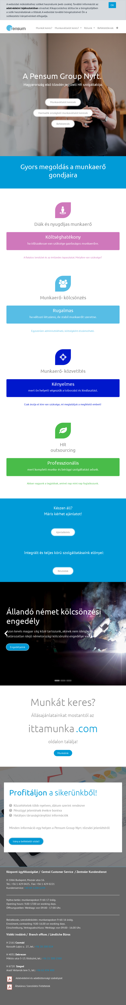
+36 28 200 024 (44, 946)
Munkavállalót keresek (63, 102)
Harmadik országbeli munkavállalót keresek (63, 113)
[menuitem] (44, 28)
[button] (117, 28)
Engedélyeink (17, 647)
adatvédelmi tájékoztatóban (22, 8)
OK (112, 5)
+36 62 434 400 (45, 970)
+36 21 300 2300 (52, 958)
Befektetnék (63, 123)
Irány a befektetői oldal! (26, 841)
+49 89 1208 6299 (34, 887)
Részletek (63, 571)
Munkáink (63, 753)
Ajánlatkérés (63, 532)
